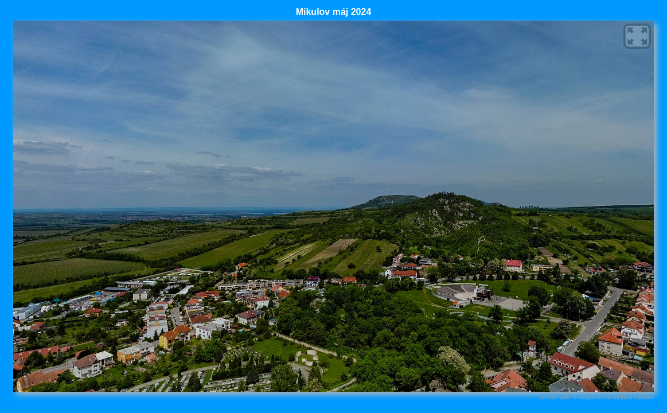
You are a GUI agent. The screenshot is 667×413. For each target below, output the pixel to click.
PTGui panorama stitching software (612, 397)
